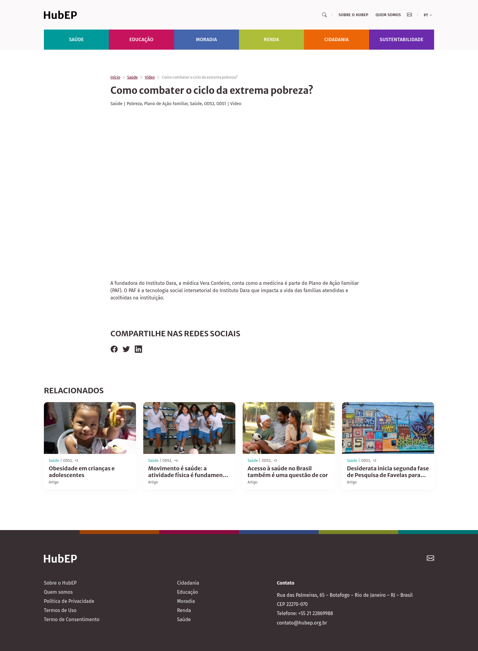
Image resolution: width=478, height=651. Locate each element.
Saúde (76, 39)
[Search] (324, 14)
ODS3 (209, 103)
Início (115, 77)
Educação (141, 39)
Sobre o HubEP (353, 14)
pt (428, 15)
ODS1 (221, 103)
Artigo (54, 482)
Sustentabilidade (402, 39)
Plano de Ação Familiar (166, 103)
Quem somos (388, 14)
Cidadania (336, 39)
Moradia (206, 39)
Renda (271, 39)
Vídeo (150, 77)
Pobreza (134, 103)
